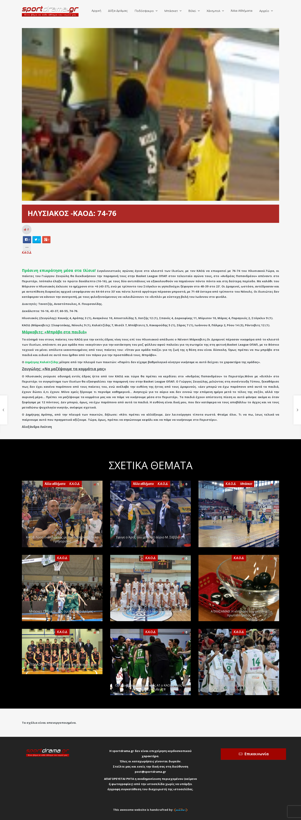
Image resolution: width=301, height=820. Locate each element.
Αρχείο (264, 11)
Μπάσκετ (171, 11)
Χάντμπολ (213, 11)
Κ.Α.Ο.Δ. (27, 252)
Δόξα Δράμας (118, 10)
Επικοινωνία (256, 753)
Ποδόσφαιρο (144, 11)
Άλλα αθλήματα (55, 484)
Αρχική (96, 10)
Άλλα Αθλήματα (241, 10)
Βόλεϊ (192, 11)
